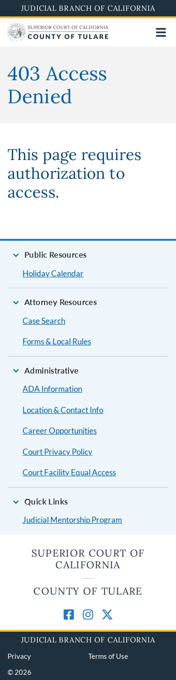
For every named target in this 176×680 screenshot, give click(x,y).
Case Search (44, 321)
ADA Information (52, 389)
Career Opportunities (60, 431)
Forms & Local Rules (57, 341)
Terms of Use (108, 656)
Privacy (19, 656)
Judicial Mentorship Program (72, 520)
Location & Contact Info (63, 410)
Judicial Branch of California (88, 8)
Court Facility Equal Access (69, 472)
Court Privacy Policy (57, 452)
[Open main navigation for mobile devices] (161, 32)
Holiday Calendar (53, 273)
